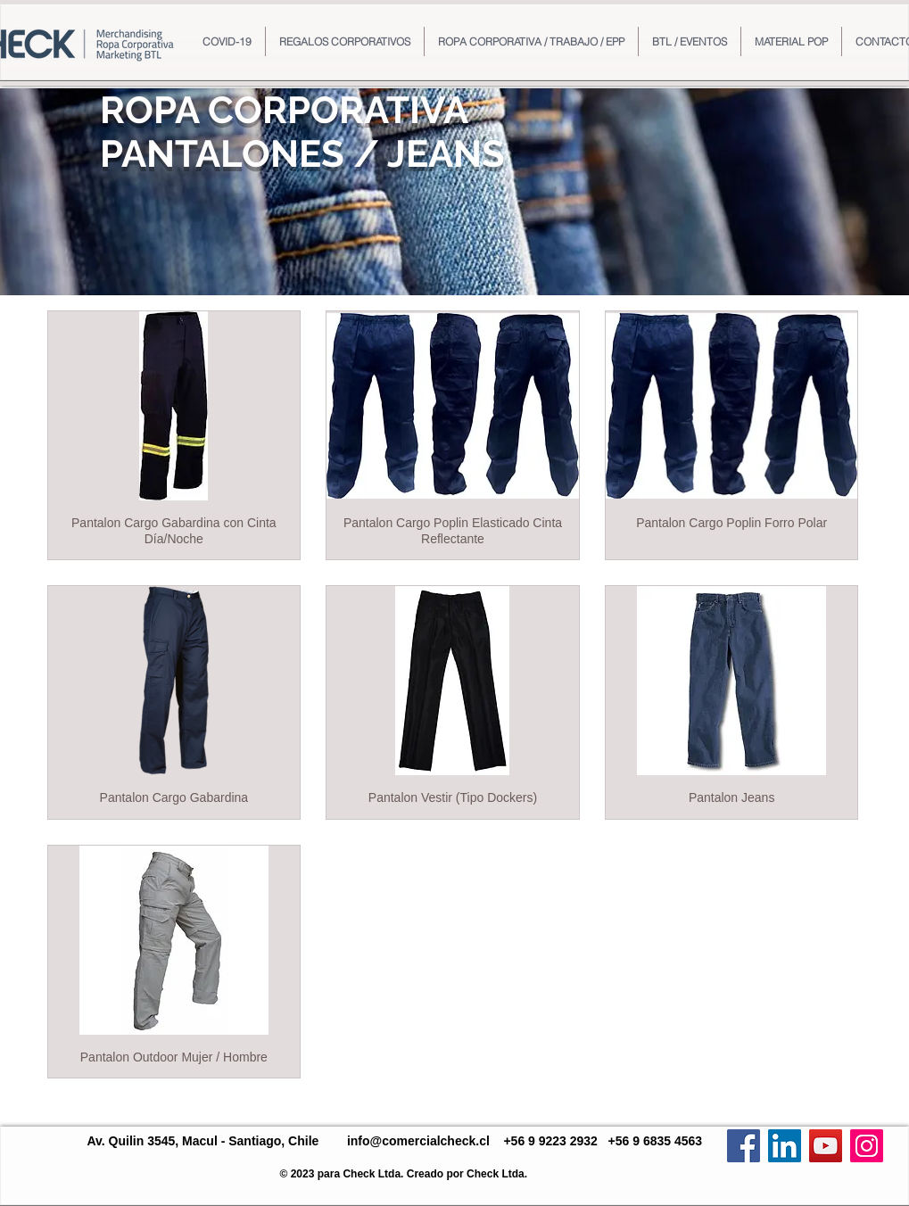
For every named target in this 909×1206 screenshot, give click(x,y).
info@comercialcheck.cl (418, 1141)
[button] (345, 41)
